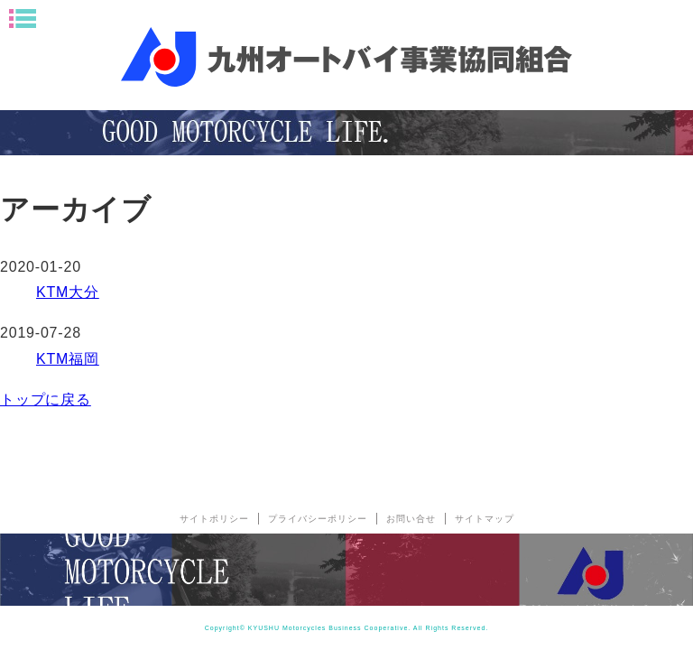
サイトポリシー (214, 519)
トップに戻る (45, 399)
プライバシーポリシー (317, 519)
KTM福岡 (67, 359)
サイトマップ (484, 519)
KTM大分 (67, 292)
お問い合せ (411, 519)
